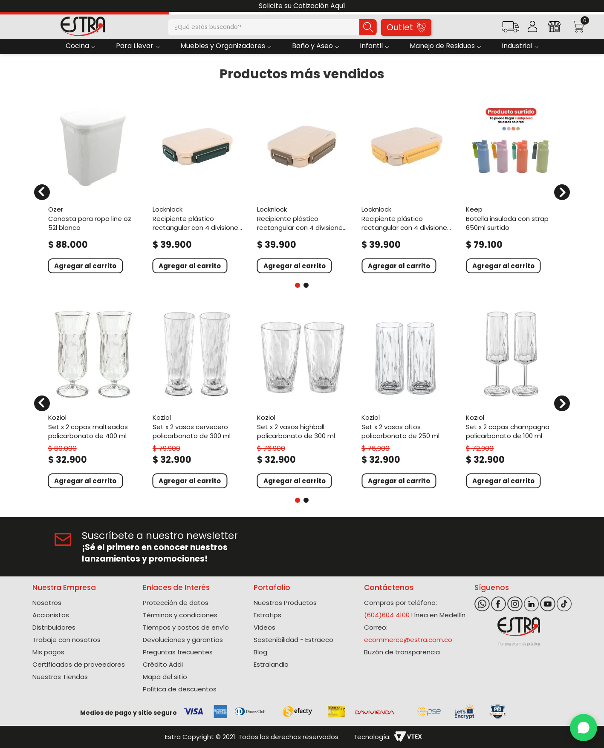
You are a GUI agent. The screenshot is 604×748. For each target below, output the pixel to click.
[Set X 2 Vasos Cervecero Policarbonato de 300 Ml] (197, 398)
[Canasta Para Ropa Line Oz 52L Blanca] (93, 187)
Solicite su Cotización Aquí (302, 6)
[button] (510, 29)
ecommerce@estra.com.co (408, 639)
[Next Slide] (594, 6)
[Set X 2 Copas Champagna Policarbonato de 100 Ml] (510, 398)
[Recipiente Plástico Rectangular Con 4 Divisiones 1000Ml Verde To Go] (197, 187)
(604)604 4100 (387, 614)
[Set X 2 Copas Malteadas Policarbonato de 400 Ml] (93, 398)
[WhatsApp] (583, 727)
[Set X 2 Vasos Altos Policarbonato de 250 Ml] (406, 398)
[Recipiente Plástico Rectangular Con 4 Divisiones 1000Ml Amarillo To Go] (406, 187)
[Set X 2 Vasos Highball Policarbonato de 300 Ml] (302, 398)
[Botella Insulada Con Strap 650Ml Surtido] (510, 187)
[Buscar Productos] (367, 27)
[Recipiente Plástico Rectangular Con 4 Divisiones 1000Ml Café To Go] (302, 187)
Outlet (406, 27)
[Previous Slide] (9, 6)
